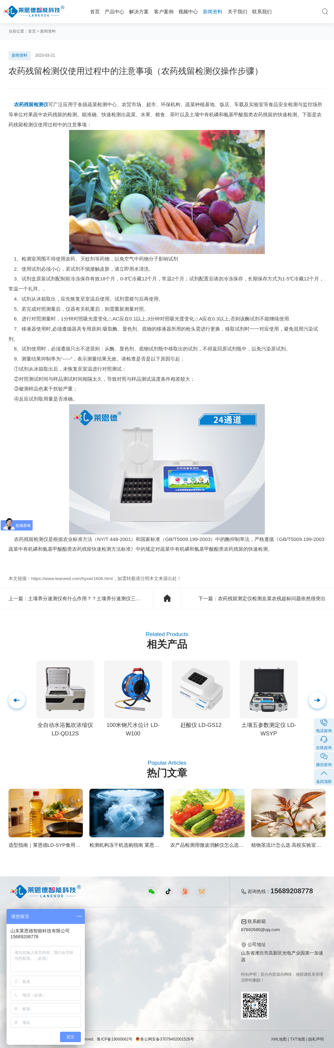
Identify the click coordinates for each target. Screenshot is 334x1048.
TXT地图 (297, 1039)
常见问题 (162, 950)
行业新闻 (162, 941)
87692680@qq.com (260, 929)
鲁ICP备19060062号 (114, 1039)
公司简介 (197, 931)
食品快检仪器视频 (118, 941)
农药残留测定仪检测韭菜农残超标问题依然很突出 (272, 598)
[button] (16, 700)
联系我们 (262, 11)
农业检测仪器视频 (118, 931)
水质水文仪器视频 (118, 950)
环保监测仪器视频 (118, 978)
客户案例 (164, 11)
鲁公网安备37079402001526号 (164, 1039)
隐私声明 (316, 1039)
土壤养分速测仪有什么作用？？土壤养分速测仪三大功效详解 (94, 598)
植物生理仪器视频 (118, 959)
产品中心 (114, 11)
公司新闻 (162, 931)
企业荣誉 (197, 950)
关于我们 (237, 11)
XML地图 (279, 1039)
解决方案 (139, 11)
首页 (95, 11)
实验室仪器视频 (116, 969)
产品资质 (197, 941)
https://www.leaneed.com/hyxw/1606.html (72, 578)
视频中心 (188, 11)
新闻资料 (212, 11)
